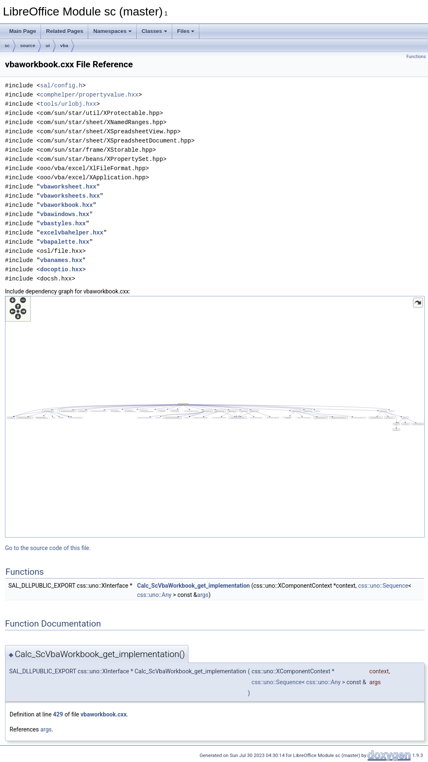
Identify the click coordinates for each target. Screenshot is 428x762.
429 (58, 714)
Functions (416, 56)
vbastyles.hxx (63, 223)
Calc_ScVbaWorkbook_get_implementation (193, 585)
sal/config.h (61, 85)
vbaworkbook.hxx (66, 205)
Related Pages (64, 31)
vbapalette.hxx (64, 242)
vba (64, 45)
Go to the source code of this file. (48, 548)
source (27, 45)
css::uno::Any (154, 594)
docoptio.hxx (61, 269)
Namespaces (112, 31)
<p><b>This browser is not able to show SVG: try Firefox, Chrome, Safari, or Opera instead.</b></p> (214, 416)
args (203, 594)
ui (48, 45)
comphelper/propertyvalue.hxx (89, 95)
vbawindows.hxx (64, 214)
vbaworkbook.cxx (104, 714)
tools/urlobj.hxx (68, 104)
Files (186, 31)
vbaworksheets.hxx (70, 196)
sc (7, 45)
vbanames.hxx (61, 260)
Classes (154, 31)
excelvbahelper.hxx (71, 233)
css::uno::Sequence (383, 585)
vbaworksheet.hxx (68, 187)
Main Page (22, 31)
